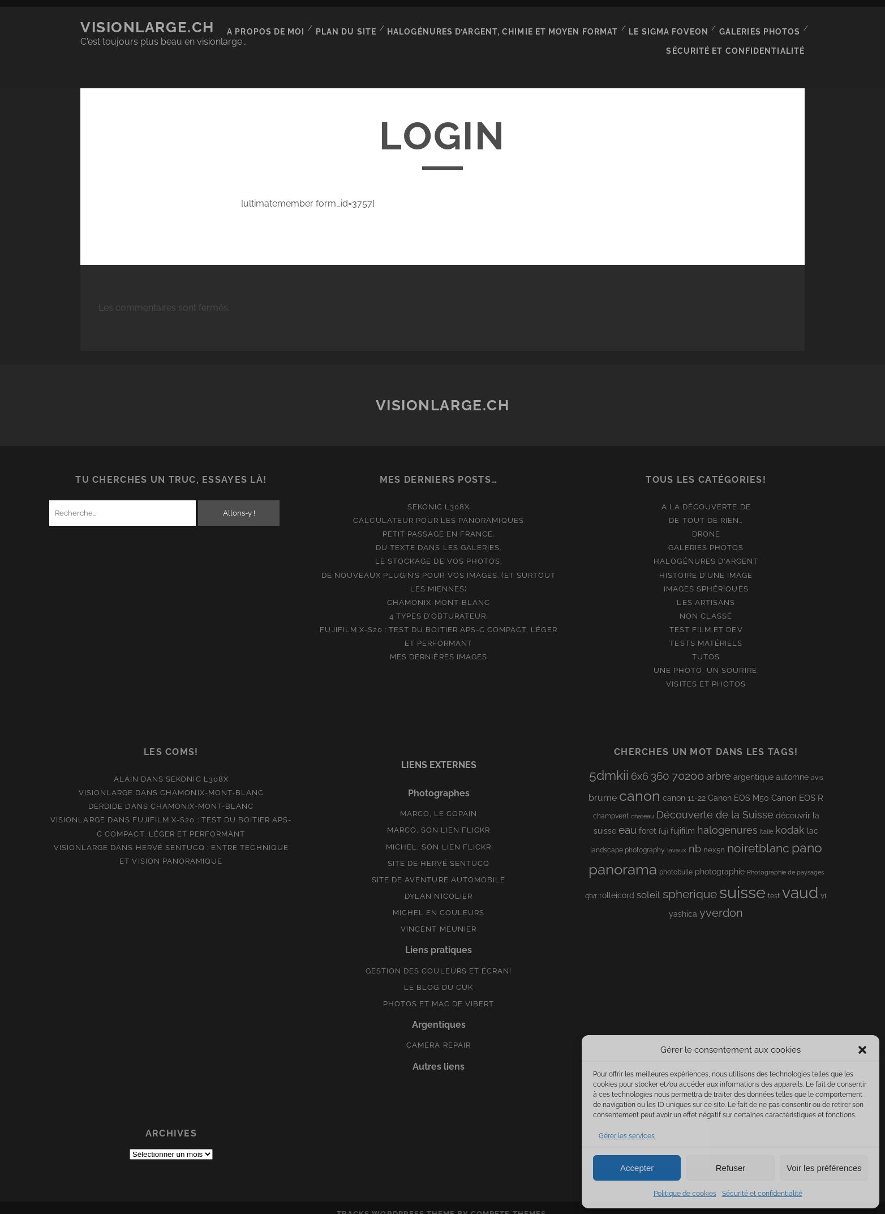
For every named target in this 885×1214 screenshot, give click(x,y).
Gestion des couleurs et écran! (439, 958)
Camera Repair (438, 1033)
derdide (105, 794)
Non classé (706, 603)
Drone (706, 521)
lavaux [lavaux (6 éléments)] (676, 837)
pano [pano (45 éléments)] (807, 835)
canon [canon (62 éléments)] (639, 783)
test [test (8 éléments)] (774, 883)
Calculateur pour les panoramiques (438, 508)
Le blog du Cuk (438, 975)
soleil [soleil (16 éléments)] (648, 882)
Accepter (637, 1168)
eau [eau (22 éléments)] (627, 817)
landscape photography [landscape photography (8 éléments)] (627, 838)
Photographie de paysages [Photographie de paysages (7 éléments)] (785, 860)
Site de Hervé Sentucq (439, 851)
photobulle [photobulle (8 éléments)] (676, 860)
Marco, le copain (439, 801)
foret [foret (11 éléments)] (647, 818)
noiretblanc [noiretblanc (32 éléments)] (758, 836)
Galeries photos (761, 27)
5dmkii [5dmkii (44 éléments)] (609, 762)
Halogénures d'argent (706, 549)
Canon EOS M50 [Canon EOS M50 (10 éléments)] (738, 785)
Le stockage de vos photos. (438, 549)
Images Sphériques (706, 576)
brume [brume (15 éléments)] (602, 785)
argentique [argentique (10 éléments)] (753, 764)
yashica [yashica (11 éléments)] (683, 901)
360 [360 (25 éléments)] (660, 763)
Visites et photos (706, 671)
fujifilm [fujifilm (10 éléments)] (683, 818)
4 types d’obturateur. (438, 603)
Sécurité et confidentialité (762, 1194)
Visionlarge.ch (147, 27)
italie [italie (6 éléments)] (766, 819)
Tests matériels (705, 631)
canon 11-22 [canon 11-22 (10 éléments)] (684, 785)
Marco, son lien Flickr (439, 818)
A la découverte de (706, 494)
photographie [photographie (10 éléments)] (720, 859)
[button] (862, 1050)
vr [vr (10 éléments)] (823, 882)
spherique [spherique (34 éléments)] (690, 881)
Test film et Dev (706, 617)
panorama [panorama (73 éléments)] (622, 856)
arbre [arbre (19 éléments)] (718, 764)
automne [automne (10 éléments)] (792, 764)
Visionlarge (106, 781)
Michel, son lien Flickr (438, 834)
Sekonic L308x (438, 494)
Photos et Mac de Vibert (439, 991)
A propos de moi (282, 27)
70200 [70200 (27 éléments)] (688, 763)
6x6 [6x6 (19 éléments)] (639, 764)
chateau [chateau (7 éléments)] (642, 804)
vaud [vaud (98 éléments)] (800, 880)
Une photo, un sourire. (706, 658)
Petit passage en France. (439, 521)
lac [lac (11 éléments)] (812, 818)
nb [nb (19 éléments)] (695, 836)
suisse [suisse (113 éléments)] (742, 880)
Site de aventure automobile (438, 867)
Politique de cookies (685, 1194)
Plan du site (360, 27)
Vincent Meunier (438, 916)
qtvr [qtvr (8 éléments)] (591, 883)
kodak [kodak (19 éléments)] (790, 817)
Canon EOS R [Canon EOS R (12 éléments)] (797, 785)
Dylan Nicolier (438, 884)
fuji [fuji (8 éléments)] (663, 819)
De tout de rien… (706, 508)
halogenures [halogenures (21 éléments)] (727, 817)
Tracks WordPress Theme (396, 1201)
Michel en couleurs (439, 900)
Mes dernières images (438, 644)
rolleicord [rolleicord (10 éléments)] (616, 882)
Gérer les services (627, 1136)
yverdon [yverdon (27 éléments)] (721, 900)
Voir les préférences (824, 1168)
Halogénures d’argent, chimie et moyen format (511, 27)
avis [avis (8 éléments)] (817, 765)
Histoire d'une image (706, 563)
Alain (126, 766)
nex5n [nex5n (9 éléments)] (714, 837)
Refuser (731, 1168)
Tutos (706, 644)
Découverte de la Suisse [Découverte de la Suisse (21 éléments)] (715, 802)
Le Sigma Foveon (672, 27)
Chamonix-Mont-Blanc (439, 590)
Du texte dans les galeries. (438, 535)
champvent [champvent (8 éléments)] (611, 804)
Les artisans (706, 590)
